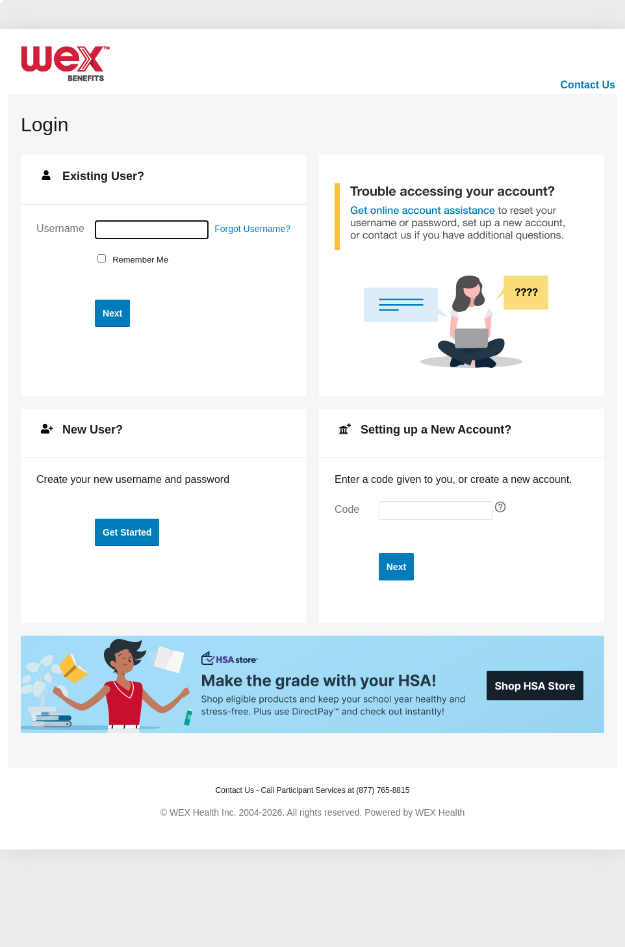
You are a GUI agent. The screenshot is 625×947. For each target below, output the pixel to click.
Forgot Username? (252, 229)
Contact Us (588, 84)
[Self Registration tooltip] (500, 507)
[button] (112, 313)
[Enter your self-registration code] (435, 510)
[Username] (152, 229)
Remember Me (138, 260)
